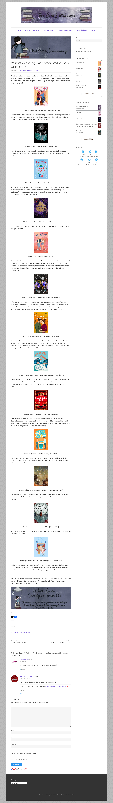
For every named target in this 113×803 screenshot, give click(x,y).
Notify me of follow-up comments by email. (23, 753)
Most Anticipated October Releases (44, 630)
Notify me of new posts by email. (20, 760)
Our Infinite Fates (81, 131)
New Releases (65, 630)
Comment (14, 706)
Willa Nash (79, 75)
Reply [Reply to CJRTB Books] (21, 671)
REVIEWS (36, 30)
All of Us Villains (81, 85)
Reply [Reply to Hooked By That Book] (21, 693)
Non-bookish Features (65, 30)
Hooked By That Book (27, 676)
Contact (93, 30)
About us (27, 30)
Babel (77, 80)
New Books (58, 630)
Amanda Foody (80, 87)
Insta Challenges (82, 30)
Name (13, 730)
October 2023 (14, 632)
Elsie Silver (79, 114)
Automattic (71, 795)
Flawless (78, 112)
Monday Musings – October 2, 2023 (55, 686)
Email (13, 737)
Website (13, 744)
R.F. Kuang (79, 81)
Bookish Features (49, 30)
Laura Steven (80, 132)
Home (19, 30)
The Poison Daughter (82, 106)
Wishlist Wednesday (23, 630)
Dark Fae (79, 118)
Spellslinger (79, 68)
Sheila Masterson (81, 108)
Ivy (77, 74)
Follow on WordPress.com (83, 51)
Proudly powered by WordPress (47, 795)
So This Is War (80, 62)
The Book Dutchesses (32, 70)
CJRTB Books (24, 659)
